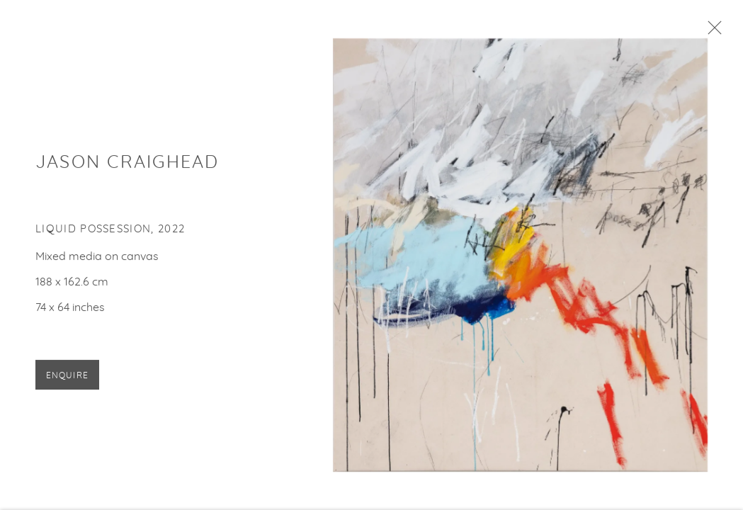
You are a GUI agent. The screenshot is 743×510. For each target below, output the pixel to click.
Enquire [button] (67, 378)
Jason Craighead (127, 165)
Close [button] (711, 31)
